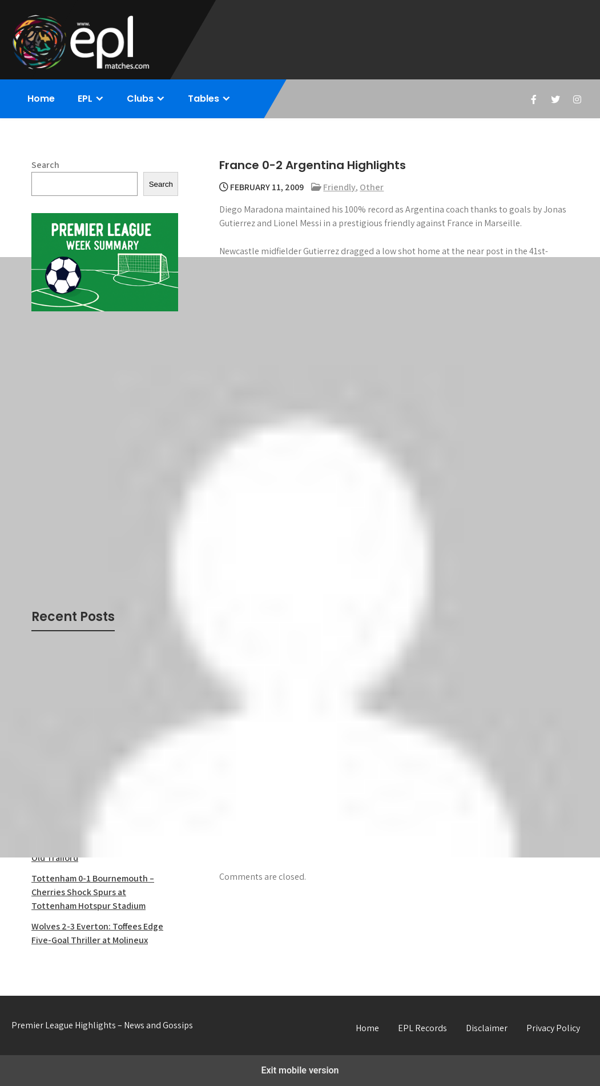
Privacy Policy (553, 1028)
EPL (85, 98)
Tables (203, 98)
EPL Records (422, 1028)
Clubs (140, 98)
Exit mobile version (300, 1070)
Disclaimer (487, 1028)
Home (41, 98)
